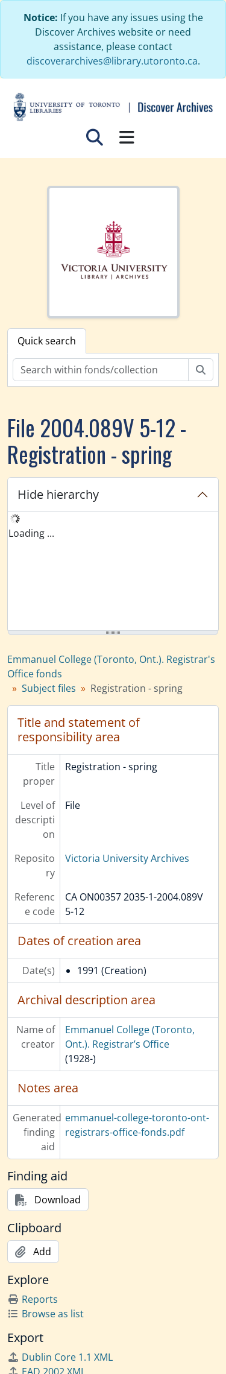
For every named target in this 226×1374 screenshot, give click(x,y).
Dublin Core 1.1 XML (60, 1357)
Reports (32, 1299)
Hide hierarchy (58, 494)
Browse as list (45, 1313)
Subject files (49, 688)
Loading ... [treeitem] (31, 533)
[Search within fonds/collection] (101, 369)
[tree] (113, 571)
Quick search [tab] (46, 340)
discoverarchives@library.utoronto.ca (112, 61)
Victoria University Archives (127, 858)
